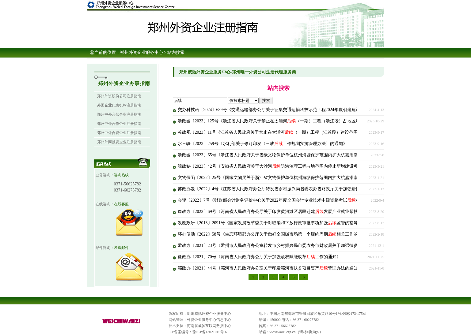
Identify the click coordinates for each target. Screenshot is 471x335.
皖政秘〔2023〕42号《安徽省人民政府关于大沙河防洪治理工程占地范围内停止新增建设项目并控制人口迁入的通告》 (293, 166)
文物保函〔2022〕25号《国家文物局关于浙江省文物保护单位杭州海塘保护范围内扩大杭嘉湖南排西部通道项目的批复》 (296, 177)
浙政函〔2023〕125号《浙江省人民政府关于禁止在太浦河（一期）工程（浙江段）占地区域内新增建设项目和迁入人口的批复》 (303, 121)
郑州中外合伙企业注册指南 (119, 114)
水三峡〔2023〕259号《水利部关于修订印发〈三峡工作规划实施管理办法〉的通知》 (262, 143)
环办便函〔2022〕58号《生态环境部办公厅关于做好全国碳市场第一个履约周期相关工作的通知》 (274, 234)
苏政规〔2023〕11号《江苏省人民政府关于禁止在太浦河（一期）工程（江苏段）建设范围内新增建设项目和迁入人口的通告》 (302, 132)
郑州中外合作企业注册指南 (119, 123)
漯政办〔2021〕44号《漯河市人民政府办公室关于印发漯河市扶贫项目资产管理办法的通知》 (270, 268)
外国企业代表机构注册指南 (119, 105)
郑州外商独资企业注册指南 (119, 142)
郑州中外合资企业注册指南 (119, 133)
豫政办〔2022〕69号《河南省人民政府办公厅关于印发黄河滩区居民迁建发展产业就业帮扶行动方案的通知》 (285, 211)
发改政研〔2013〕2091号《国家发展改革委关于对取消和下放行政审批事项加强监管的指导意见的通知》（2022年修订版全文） (302, 223)
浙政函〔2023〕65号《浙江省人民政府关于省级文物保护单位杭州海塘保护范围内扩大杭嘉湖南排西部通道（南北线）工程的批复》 (306, 155)
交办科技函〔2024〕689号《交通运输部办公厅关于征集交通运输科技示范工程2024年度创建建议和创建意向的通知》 (292, 109)
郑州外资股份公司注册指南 (119, 96)
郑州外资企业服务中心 (141, 52)
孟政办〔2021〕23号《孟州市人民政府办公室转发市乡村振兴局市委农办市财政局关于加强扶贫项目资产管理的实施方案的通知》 (304, 245)
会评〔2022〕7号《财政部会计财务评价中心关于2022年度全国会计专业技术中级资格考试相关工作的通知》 (284, 200)
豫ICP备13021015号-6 (209, 332)
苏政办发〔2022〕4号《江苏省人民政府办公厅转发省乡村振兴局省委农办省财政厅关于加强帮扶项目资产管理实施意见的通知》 (303, 189)
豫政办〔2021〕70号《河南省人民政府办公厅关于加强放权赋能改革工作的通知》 (259, 257)
